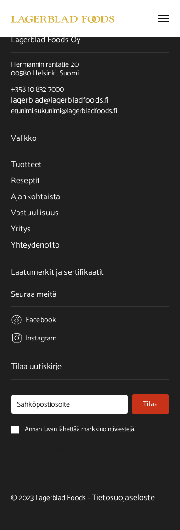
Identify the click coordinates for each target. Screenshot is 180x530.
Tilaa (150, 404)
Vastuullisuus (35, 213)
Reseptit (25, 181)
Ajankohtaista (35, 197)
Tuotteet (26, 165)
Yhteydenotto (35, 245)
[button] (163, 18)
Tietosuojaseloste (123, 498)
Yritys (21, 229)
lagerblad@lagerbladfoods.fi (60, 100)
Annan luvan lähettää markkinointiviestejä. (50, 449)
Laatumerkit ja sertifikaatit (57, 272)
